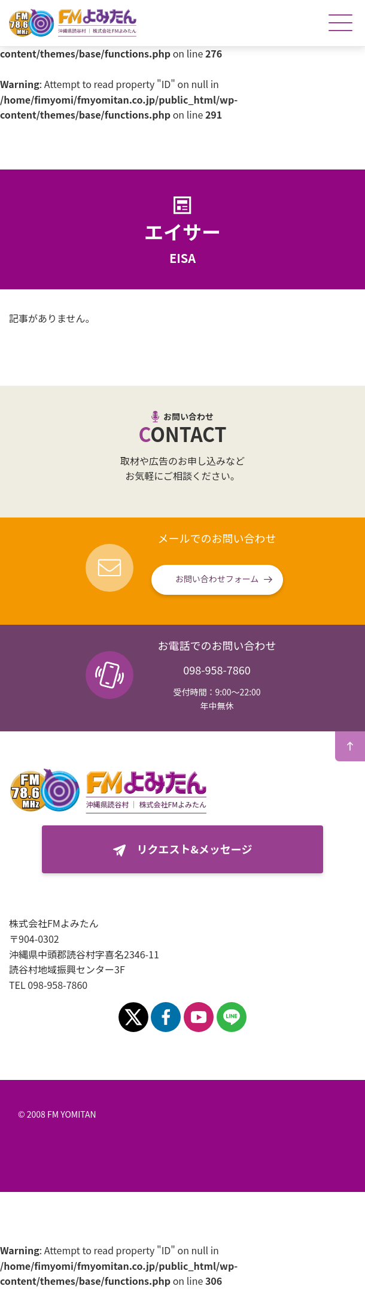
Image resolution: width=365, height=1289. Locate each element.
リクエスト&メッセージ (195, 849)
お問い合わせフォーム (217, 579)
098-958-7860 (216, 669)
